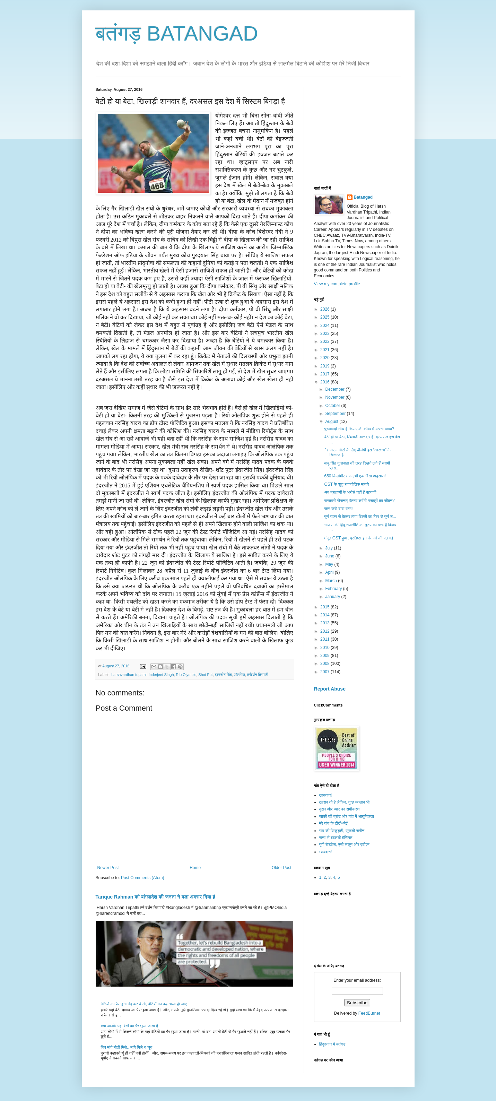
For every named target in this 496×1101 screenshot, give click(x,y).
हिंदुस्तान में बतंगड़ (332, 1044)
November (335, 397)
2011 (325, 639)
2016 (325, 382)
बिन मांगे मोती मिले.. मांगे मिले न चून (127, 1047)
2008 (325, 663)
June (330, 556)
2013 (325, 623)
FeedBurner (369, 1013)
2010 (325, 647)
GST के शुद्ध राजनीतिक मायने (346, 484)
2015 (325, 607)
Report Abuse (330, 689)
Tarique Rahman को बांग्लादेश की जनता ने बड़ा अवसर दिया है (155, 897)
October (333, 405)
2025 (325, 317)
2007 (325, 671)
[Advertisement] (366, 130)
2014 (325, 615)
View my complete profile (337, 283)
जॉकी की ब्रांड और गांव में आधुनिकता (346, 816)
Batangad (363, 197)
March (331, 580)
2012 (325, 631)
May (329, 564)
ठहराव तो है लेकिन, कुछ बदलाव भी (344, 802)
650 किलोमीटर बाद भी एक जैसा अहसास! (354, 476)
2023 (325, 333)
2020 (325, 357)
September (336, 413)
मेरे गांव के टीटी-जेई (333, 823)
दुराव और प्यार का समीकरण (339, 809)
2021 (325, 349)
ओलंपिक (239, 675)
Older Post (281, 867)
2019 (325, 366)
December (335, 389)
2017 (325, 374)
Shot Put (205, 675)
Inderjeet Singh (161, 675)
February (334, 588)
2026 (325, 309)
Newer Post (108, 867)
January (333, 596)
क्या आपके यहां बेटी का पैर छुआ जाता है (129, 1025)
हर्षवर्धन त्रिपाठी (257, 675)
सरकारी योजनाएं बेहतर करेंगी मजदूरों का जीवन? (359, 500)
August (332, 421)
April (329, 572)
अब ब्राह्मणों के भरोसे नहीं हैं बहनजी (350, 492)
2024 (325, 325)
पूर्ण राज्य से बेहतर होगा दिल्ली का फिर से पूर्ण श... (360, 516)
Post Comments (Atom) (142, 877)
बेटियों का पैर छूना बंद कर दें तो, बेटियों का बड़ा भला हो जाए (144, 1004)
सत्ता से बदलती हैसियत (336, 837)
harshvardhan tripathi (128, 675)
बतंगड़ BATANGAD (177, 33)
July (329, 548)
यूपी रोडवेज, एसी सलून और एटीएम (344, 844)
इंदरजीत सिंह (223, 675)
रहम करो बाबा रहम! (338, 508)
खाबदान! (325, 795)
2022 (325, 341)
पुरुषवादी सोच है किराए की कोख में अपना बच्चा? (359, 428)
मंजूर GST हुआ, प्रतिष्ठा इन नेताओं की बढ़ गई (358, 538)
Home (195, 867)
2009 (325, 655)
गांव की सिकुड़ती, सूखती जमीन (342, 830)
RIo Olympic (186, 675)
